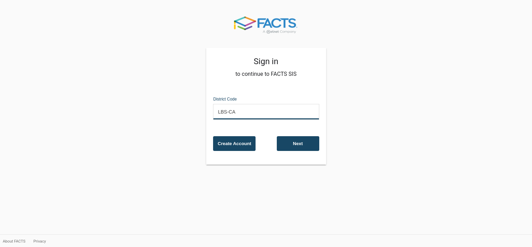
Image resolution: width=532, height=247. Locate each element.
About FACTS (14, 241)
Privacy (39, 241)
